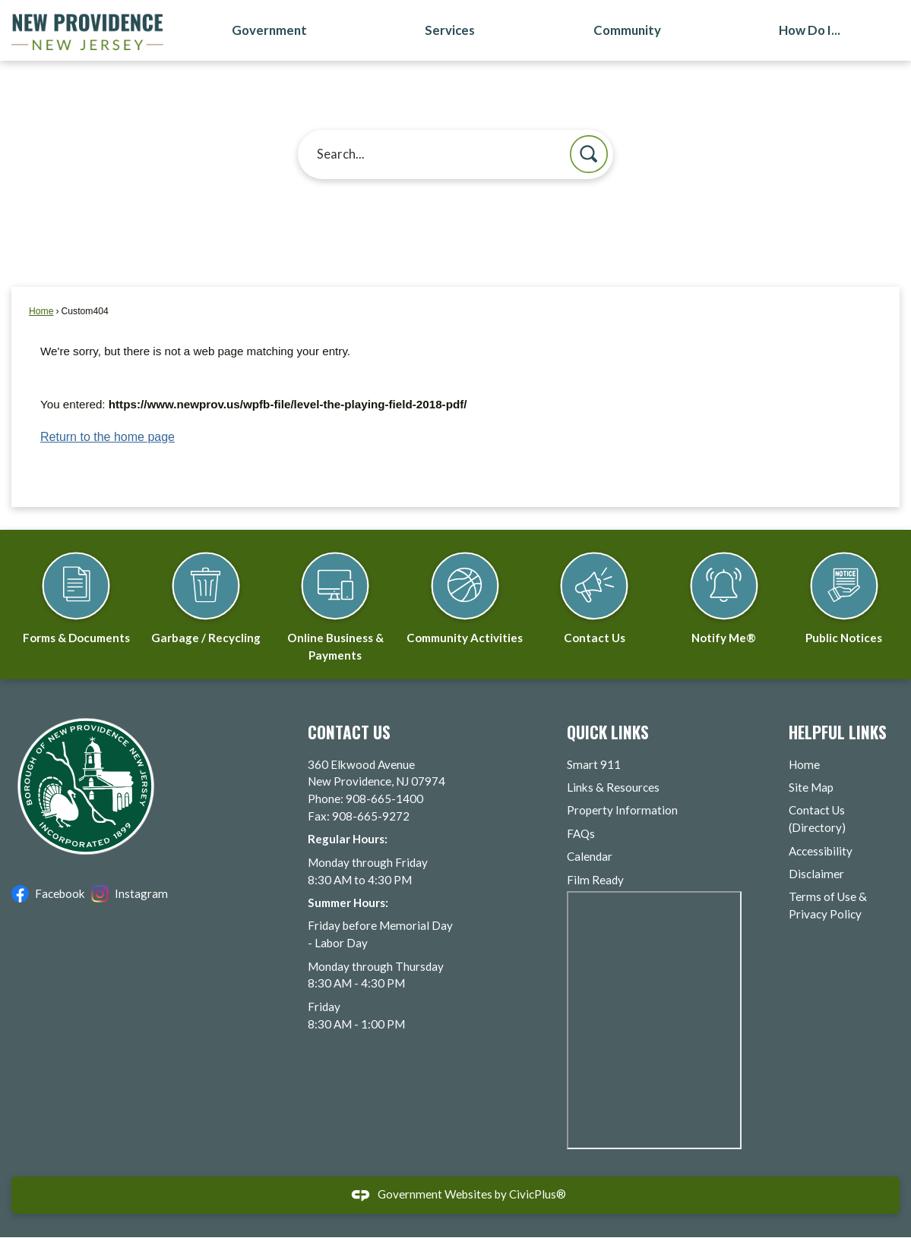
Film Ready (595, 880)
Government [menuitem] (269, 30)
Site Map (811, 788)
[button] (589, 155)
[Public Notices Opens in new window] (844, 591)
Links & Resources (613, 788)
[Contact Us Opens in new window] (594, 591)
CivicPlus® (537, 1195)
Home (41, 312)
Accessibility (820, 851)
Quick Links (608, 733)
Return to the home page (107, 437)
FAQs (581, 834)
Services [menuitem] (450, 30)
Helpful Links (838, 733)
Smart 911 (594, 765)
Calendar (589, 857)
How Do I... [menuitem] (809, 30)
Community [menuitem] (627, 30)
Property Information (622, 810)
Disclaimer (816, 874)
